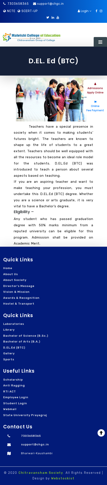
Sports (8, 359)
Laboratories (13, 323)
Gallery (9, 353)
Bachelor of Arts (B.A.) (21, 341)
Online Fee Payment (95, 106)
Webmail (10, 409)
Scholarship (13, 379)
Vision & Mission (16, 291)
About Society (14, 280)
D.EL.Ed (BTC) (14, 347)
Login (84, 11)
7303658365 (16, 4)
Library (9, 329)
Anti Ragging (14, 385)
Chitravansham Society (40, 473)
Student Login (15, 403)
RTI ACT (9, 391)
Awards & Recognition (21, 297)
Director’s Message (18, 286)
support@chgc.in (50, 4)
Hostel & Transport (18, 303)
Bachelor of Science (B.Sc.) (25, 335)
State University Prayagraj (25, 415)
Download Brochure (59, 11)
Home (7, 268)
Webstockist (63, 478)
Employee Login (15, 397)
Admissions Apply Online (95, 88)
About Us (10, 274)
